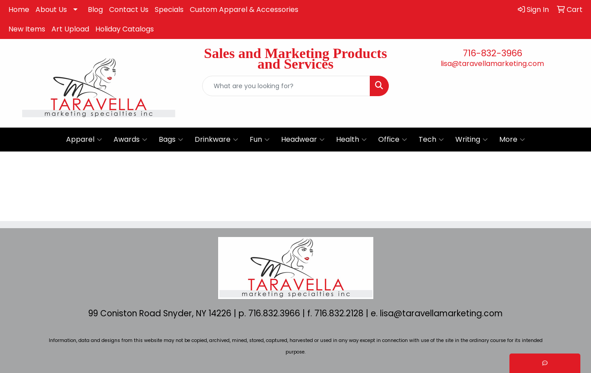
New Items (26, 29)
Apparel (84, 139)
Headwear (303, 139)
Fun (260, 139)
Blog (95, 9)
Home (18, 9)
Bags (171, 139)
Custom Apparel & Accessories (244, 9)
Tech (431, 139)
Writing (471, 139)
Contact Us (129, 9)
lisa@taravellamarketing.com (492, 63)
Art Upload (70, 29)
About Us (51, 9)
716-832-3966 (492, 53)
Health (351, 139)
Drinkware (216, 139)
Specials (169, 9)
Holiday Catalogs (124, 29)
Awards (130, 139)
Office (392, 139)
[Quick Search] (286, 86)
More (512, 139)
